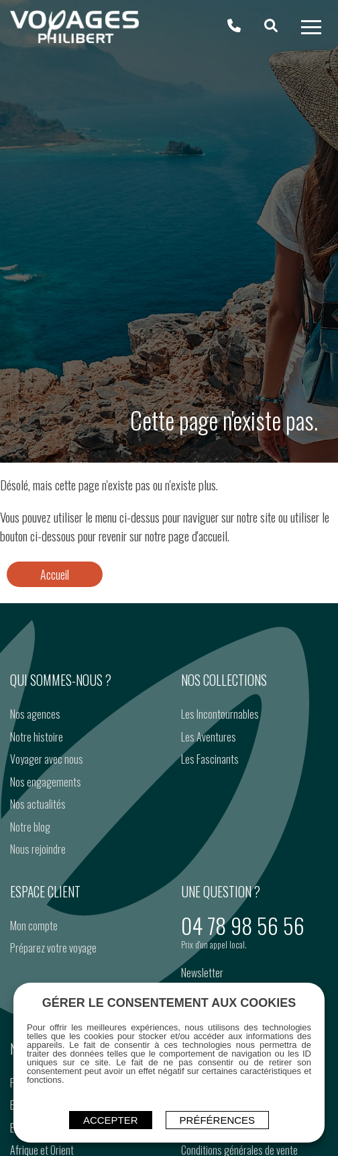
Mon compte (34, 926)
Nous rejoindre (38, 849)
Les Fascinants (210, 759)
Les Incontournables (220, 714)
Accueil (54, 574)
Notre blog (30, 827)
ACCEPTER (110, 1120)
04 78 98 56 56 (242, 925)
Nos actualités (38, 804)
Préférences (218, 1120)
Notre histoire (36, 737)
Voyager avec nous (46, 759)
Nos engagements (45, 782)
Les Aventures (208, 737)
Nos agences (35, 714)
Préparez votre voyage (53, 948)
